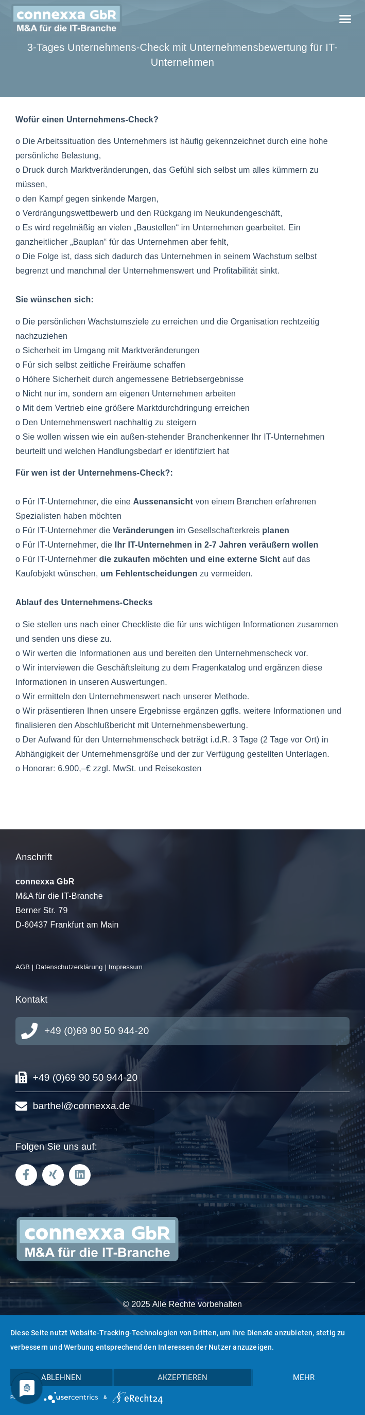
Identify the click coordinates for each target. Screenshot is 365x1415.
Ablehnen (61, 1377)
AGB (22, 967)
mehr (304, 1377)
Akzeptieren (182, 1377)
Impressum (126, 967)
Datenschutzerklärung (69, 967)
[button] (345, 19)
